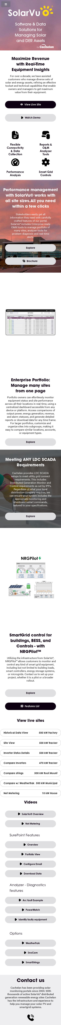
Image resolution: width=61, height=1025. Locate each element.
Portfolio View (30, 854)
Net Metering (30, 823)
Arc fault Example (30, 900)
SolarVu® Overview (30, 814)
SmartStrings (30, 962)
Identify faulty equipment (30, 919)
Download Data (30, 873)
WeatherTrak (30, 943)
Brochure (30, 261)
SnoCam (30, 952)
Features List (29, 706)
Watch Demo (30, 117)
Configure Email (30, 864)
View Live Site (30, 104)
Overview (30, 844)
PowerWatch (30, 909)
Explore (30, 247)
